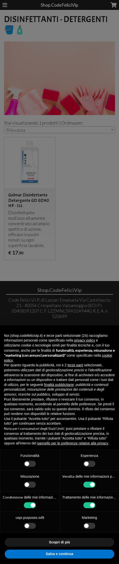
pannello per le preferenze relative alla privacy (72, 443)
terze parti (75, 365)
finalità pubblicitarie (59, 385)
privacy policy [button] (84, 340)
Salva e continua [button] (59, 554)
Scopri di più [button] (59, 542)
